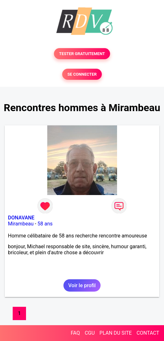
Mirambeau (21, 224)
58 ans (45, 224)
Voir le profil (81, 285)
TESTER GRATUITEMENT (82, 53)
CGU (90, 333)
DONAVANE (21, 218)
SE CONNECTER (81, 74)
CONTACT (147, 333)
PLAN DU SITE (116, 333)
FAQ (75, 333)
